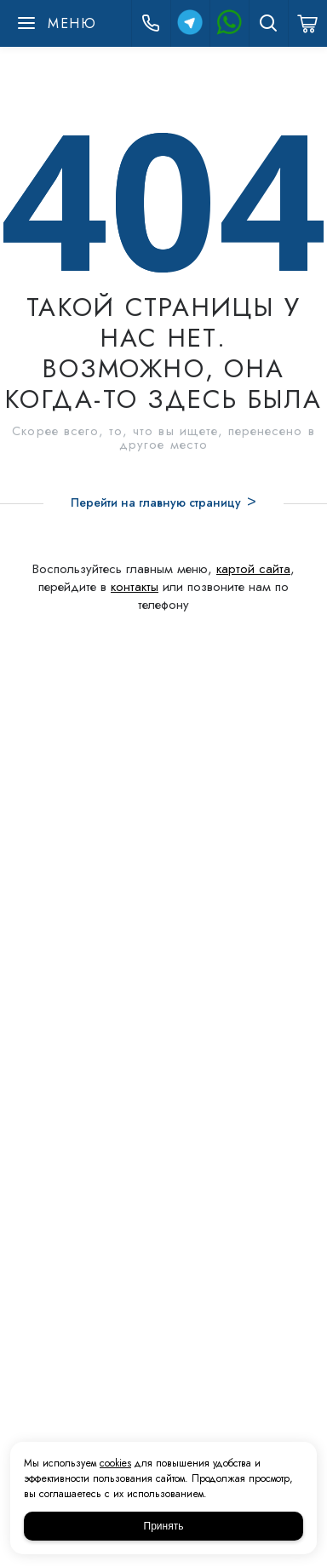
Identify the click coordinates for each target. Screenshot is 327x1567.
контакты (134, 586)
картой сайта (253, 569)
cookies (115, 1463)
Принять (164, 1526)
